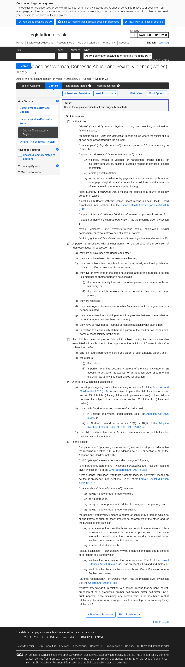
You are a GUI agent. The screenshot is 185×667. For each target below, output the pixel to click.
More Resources (106, 85)
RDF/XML (100, 637)
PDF (51, 637)
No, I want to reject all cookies (146, 21)
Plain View (136, 93)
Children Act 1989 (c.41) (102, 582)
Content (53, 85)
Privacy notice (114, 646)
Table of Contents (30, 85)
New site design (26, 646)
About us (51, 646)
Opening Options (29, 166)
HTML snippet (40, 637)
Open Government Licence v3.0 (80, 654)
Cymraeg (163, 42)
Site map (64, 646)
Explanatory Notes (76, 85)
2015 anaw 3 (73, 78)
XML (58, 637)
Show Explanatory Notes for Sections (39, 156)
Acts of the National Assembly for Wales (39, 78)
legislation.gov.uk (41, 33)
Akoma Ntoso (70, 637)
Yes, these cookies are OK (37, 21)
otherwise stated (124, 654)
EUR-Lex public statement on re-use (107, 662)
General (88, 78)
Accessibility (80, 646)
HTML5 (27, 637)
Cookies (130, 646)
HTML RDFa (86, 637)
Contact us (96, 646)
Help (40, 646)
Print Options (157, 93)
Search (24, 66)
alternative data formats (75, 632)
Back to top (162, 621)
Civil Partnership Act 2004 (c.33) (127, 469)
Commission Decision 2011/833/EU (115, 658)
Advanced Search (159, 60)
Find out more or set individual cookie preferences (90, 21)
